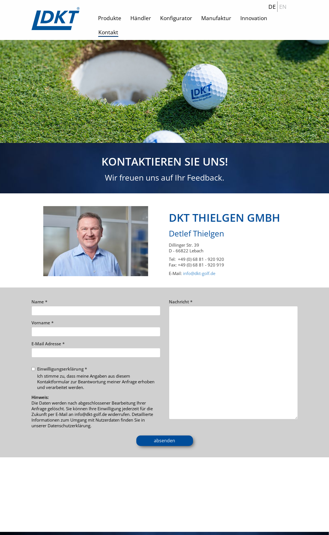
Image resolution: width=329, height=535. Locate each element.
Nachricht (180, 301)
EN (282, 6)
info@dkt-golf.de (209, 273)
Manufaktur (216, 18)
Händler (140, 18)
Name (39, 301)
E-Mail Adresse (48, 343)
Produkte (109, 18)
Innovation (253, 18)
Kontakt (108, 32)
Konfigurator (176, 18)
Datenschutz (181, 528)
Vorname (42, 322)
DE (272, 6)
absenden (164, 440)
